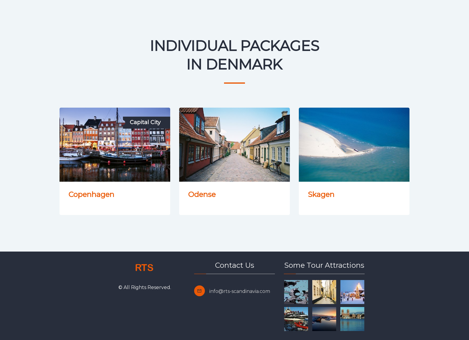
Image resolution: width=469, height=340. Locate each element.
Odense (202, 194)
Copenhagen (91, 194)
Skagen (321, 194)
